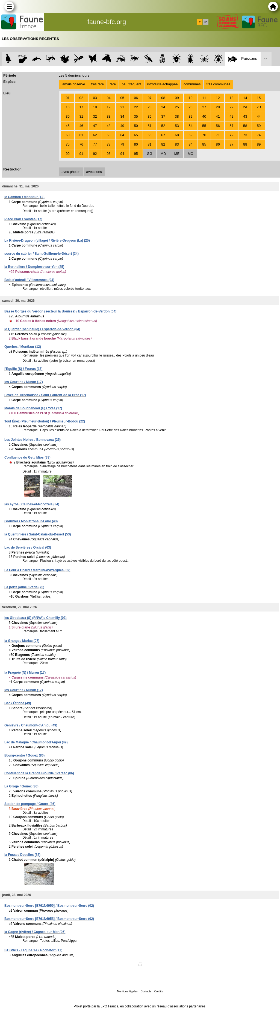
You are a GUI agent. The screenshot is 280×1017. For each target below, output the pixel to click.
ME (176, 154)
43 (245, 116)
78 (108, 144)
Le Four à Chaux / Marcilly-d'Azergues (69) (37, 570)
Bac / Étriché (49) (17, 703)
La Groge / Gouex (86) (21, 786)
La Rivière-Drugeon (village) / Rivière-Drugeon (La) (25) (47, 240)
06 (136, 98)
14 (245, 98)
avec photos (70, 172)
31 (81, 116)
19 (108, 107)
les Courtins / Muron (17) (23, 382)
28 (218, 107)
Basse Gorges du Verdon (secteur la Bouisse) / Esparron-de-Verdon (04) (60, 311)
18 (95, 107)
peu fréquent (131, 84)
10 (190, 98)
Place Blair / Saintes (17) (23, 219)
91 (81, 154)
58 (245, 126)
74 (259, 135)
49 (122, 126)
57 (231, 126)
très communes (218, 84)
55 (204, 126)
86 (218, 144)
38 (177, 116)
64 (122, 135)
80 (136, 144)
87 (231, 144)
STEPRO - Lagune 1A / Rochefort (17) (33, 950)
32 (95, 116)
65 (136, 135)
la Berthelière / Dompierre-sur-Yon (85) (34, 267)
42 (231, 116)
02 (81, 98)
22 (136, 107)
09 (177, 98)
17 (81, 107)
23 (149, 107)
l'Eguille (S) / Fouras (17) (23, 369)
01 (67, 98)
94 (122, 154)
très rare (97, 84)
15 (259, 98)
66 (149, 135)
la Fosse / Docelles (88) (22, 855)
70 (204, 135)
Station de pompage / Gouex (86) (29, 804)
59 (259, 126)
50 (136, 126)
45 (67, 126)
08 (163, 98)
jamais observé (73, 84)
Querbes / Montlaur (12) (22, 347)
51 (149, 126)
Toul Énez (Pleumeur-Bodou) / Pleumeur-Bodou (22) (44, 421)
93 (108, 154)
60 (67, 135)
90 (67, 154)
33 (108, 116)
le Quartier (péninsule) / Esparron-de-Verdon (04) (42, 329)
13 (231, 98)
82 (163, 144)
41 (218, 116)
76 (81, 144)
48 (108, 126)
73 (245, 135)
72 (231, 135)
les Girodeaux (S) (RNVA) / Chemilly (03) (35, 618)
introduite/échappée (162, 84)
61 (81, 135)
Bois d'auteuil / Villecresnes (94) (29, 280)
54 (190, 126)
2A (245, 107)
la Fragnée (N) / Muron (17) (25, 672)
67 (163, 135)
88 (245, 144)
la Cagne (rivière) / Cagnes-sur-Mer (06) (34, 932)
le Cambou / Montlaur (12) (24, 197)
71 (218, 135)
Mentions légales (127, 991)
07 (149, 98)
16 (67, 107)
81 (149, 144)
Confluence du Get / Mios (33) (27, 457)
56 (218, 126)
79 (122, 144)
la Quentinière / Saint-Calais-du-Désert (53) (37, 534)
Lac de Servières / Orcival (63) (27, 547)
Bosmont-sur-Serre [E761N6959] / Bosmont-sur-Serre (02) (49, 906)
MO (190, 154)
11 (204, 98)
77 (95, 144)
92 (95, 154)
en (205, 22)
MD (163, 154)
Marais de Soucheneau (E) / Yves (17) (33, 408)
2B (259, 107)
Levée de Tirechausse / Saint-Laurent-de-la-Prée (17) (45, 395)
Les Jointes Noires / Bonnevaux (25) (32, 440)
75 (67, 144)
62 (95, 135)
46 (81, 126)
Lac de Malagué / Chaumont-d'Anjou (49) (36, 742)
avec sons (94, 172)
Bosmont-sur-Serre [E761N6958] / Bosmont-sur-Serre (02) (49, 919)
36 (149, 116)
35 (136, 116)
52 (163, 126)
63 (108, 135)
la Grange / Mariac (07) (21, 641)
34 (122, 116)
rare (113, 84)
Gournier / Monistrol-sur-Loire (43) (31, 521)
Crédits (158, 991)
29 (231, 107)
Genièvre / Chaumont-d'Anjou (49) (30, 725)
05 (122, 98)
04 (108, 98)
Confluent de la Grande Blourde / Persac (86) (39, 773)
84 (190, 144)
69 (190, 135)
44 (259, 116)
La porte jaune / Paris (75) (24, 587)
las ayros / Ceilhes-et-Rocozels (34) (31, 504)
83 (177, 144)
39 (190, 116)
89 (259, 144)
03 (95, 98)
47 (95, 126)
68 (177, 135)
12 (218, 98)
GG (149, 154)
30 (67, 116)
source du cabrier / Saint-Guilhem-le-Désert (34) (41, 254)
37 (163, 116)
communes (192, 84)
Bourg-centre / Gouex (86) (24, 755)
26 (190, 107)
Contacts (145, 991)
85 (204, 144)
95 (136, 154)
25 (177, 107)
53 (177, 126)
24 (163, 107)
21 (122, 107)
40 (204, 116)
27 (204, 107)
